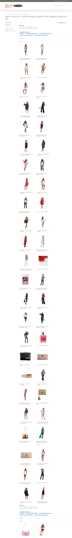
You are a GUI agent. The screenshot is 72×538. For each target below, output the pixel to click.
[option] (37, 445)
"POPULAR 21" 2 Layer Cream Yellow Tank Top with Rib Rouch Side (25, 484)
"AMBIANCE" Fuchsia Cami (23, 97)
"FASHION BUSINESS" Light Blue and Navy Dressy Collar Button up (42, 290)
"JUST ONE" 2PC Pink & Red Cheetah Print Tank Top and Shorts (25, 404)
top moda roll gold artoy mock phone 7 (31, 34)
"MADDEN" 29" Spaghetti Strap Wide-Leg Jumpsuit (42, 117)
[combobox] (60, 7)
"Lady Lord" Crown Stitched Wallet (42, 365)
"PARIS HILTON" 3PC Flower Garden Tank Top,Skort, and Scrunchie (43, 424)
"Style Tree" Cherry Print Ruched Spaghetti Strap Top (41, 175)
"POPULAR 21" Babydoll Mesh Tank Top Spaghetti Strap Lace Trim (25, 60)
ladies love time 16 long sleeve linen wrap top (45, 34)
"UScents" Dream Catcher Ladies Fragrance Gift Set (24, 290)
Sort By (57, 23)
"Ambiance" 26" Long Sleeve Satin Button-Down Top (42, 309)
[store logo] (14, 7)
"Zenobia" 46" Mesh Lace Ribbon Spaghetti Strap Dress (24, 136)
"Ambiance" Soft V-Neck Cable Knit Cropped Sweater (26, 347)
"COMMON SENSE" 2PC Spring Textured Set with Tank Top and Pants (41, 443)
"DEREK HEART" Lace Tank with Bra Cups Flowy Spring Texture (42, 251)
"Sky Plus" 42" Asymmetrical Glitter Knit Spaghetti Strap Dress (25, 175)
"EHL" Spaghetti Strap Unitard (42, 78)
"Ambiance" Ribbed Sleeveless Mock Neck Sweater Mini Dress (42, 503)
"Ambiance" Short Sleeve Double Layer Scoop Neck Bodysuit (24, 213)
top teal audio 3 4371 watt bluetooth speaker (41, 36)
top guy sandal (22, 34)
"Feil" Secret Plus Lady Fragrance (42, 346)
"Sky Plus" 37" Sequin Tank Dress (41, 212)
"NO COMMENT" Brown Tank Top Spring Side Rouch (25, 424)
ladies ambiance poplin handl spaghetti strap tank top (28, 29)
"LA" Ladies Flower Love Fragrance (43, 270)
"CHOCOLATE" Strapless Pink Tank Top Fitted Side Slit (43, 465)
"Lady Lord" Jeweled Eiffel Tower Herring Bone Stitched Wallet (25, 465)
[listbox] (42, 446)
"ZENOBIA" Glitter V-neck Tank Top (42, 483)
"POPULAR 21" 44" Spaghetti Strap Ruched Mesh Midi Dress (26, 156)
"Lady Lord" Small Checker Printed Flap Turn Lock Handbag (25, 443)
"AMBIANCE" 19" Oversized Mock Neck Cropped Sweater (24, 328)
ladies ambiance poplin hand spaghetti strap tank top (28, 507)
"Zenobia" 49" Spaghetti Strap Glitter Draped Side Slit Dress (41, 136)
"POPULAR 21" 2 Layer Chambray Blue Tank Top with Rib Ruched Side (26, 270)
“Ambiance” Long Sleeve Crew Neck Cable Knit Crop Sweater (42, 328)
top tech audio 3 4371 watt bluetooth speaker (26, 36)
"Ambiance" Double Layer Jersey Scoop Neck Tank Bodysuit (41, 60)
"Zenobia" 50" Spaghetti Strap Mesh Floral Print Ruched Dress (25, 117)
